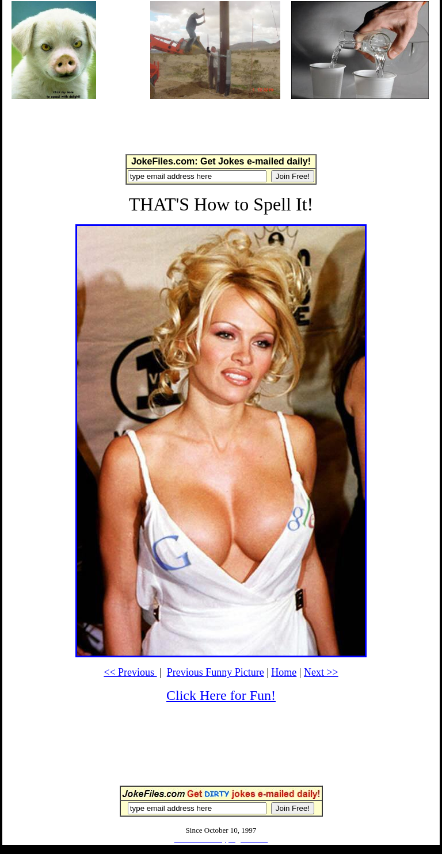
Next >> (321, 672)
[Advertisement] (221, 126)
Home (283, 672)
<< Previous (130, 672)
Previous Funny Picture (215, 672)
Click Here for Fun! (221, 695)
